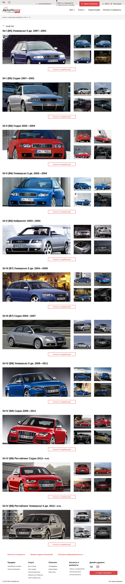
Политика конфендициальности (70, 554)
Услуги (81, 10)
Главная (5, 17)
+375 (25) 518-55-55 (75, 574)
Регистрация (116, 4)
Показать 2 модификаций (62, 69)
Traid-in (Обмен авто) (34, 578)
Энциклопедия (94, 10)
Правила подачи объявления (41, 554)
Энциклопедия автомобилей (16, 17)
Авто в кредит (32, 569)
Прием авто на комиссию (35, 575)
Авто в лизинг (32, 566)
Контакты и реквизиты (112, 10)
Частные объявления (14, 569)
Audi (26, 17)
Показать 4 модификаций (62, 307)
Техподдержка (53, 566)
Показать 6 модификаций (62, 164)
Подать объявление (89, 4)
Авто (72, 10)
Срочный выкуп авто (34, 572)
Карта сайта (52, 572)
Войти (105, 4)
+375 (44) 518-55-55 (44, 4)
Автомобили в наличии (14, 566)
